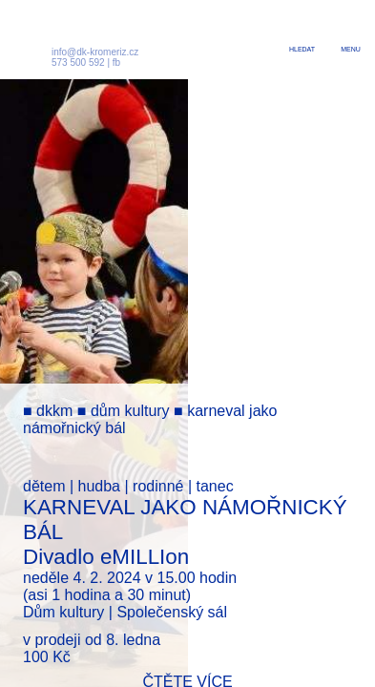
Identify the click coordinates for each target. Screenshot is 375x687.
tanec (214, 486)
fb (116, 62)
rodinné (158, 486)
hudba (99, 486)
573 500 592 (78, 62)
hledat (302, 49)
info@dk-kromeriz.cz (95, 52)
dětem (44, 486)
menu (351, 49)
